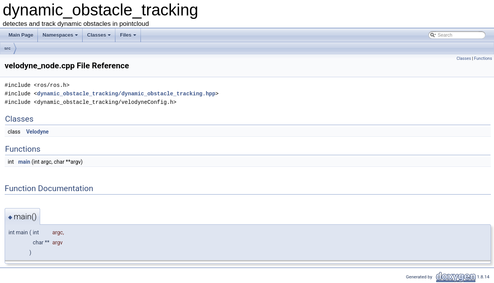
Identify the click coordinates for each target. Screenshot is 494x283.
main (24, 162)
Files (128, 37)
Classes (99, 37)
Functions (483, 58)
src (7, 48)
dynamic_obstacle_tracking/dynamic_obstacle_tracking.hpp (126, 93)
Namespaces (60, 37)
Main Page (20, 35)
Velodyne (37, 132)
